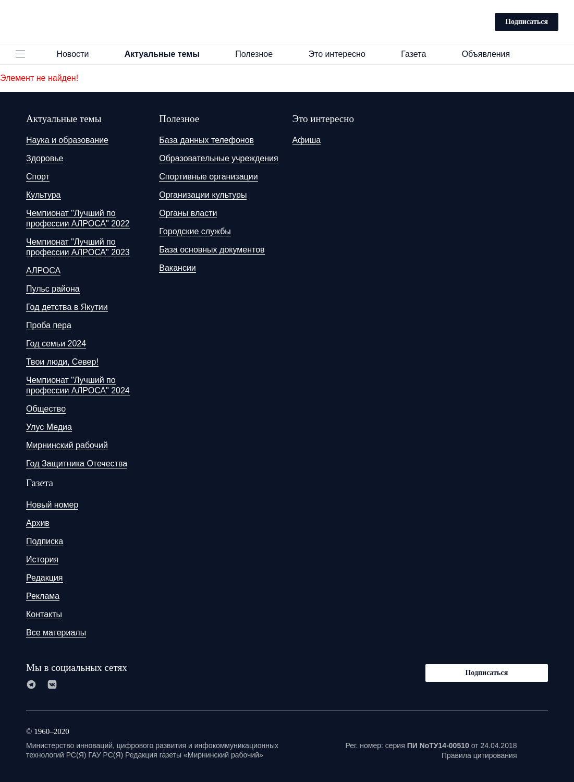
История (42, 559)
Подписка (44, 541)
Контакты (44, 614)
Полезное (258, 54)
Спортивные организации (208, 176)
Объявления (491, 54)
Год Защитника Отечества (76, 463)
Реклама (42, 596)
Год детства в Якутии (67, 307)
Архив (38, 523)
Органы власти (188, 213)
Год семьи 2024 (56, 343)
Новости (77, 54)
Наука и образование (67, 140)
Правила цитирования (479, 755)
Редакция (44, 577)
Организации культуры (203, 194)
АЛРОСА (43, 270)
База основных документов (211, 249)
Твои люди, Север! (62, 361)
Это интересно (341, 54)
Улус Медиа (49, 427)
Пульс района (53, 288)
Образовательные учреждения (218, 158)
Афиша (306, 140)
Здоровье (44, 158)
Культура (43, 194)
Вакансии (177, 267)
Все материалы (56, 632)
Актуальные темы (167, 54)
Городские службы (195, 231)
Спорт (38, 176)
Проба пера (48, 325)
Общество (46, 408)
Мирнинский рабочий (67, 445)
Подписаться (526, 22)
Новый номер (52, 504)
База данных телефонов (206, 140)
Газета (418, 54)
